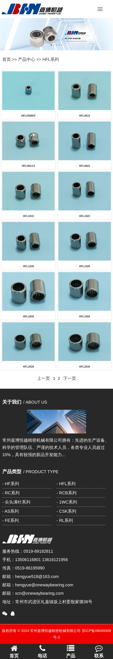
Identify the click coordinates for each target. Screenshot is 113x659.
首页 (6, 59)
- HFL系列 (66, 483)
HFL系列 (50, 59)
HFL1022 (84, 216)
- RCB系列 (66, 493)
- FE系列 (10, 520)
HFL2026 (28, 366)
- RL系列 (64, 520)
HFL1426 (84, 266)
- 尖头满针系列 (16, 502)
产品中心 (26, 59)
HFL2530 (84, 366)
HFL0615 (84, 115)
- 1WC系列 (66, 502)
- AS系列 (10, 511)
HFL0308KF (28, 115)
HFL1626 (28, 316)
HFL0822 (84, 166)
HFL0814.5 (28, 166)
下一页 (69, 378)
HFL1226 (28, 266)
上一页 (43, 378)
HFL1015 (28, 216)
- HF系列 (10, 483)
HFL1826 (84, 316)
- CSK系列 (66, 511)
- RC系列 (11, 493)
